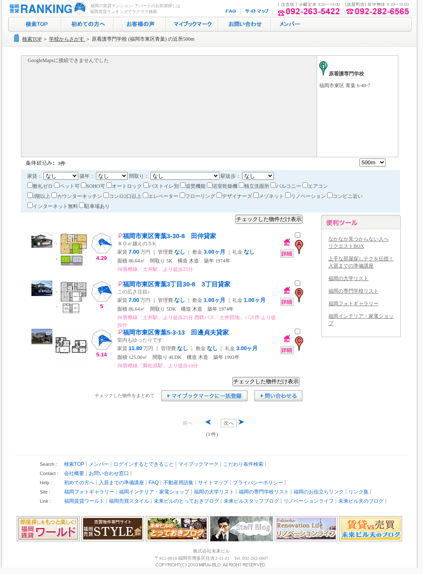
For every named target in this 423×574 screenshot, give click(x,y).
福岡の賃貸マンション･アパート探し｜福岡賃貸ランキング (46, 8)
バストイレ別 (161, 186)
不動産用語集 (178, 483)
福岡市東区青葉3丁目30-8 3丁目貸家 (174, 284)
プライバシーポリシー (258, 483)
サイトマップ (257, 11)
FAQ (231, 11)
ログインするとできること (143, 464)
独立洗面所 (255, 186)
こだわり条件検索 (243, 464)
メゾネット (269, 196)
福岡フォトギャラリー (353, 303)
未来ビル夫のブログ (361, 501)
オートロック (124, 186)
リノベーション (306, 196)
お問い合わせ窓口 (109, 473)
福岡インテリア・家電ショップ (154, 492)
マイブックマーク (192, 24)
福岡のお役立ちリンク (319, 492)
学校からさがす (67, 39)
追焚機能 (193, 186)
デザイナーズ (235, 196)
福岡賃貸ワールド (84, 501)
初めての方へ (87, 24)
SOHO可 (93, 186)
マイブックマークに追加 (204, 395)
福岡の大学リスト (348, 278)
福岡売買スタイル (129, 501)
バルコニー (286, 186)
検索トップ (34, 24)
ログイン (289, 24)
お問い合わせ (244, 24)
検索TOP (31, 39)
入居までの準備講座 (121, 483)
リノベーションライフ (309, 501)
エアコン (315, 186)
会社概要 (74, 473)
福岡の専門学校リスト (353, 291)
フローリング (198, 196)
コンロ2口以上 (123, 196)
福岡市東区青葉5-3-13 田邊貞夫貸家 (173, 332)
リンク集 (358, 492)
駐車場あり (94, 206)
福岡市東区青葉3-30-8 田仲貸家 (167, 235)
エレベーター (161, 196)
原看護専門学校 (341, 74)
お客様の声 (139, 24)
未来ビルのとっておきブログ (186, 501)
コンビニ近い (345, 196)
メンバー (99, 464)
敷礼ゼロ (40, 186)
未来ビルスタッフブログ (251, 501)
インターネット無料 (53, 206)
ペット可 (67, 186)
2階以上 (39, 196)
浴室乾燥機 (223, 186)
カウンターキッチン (77, 196)
